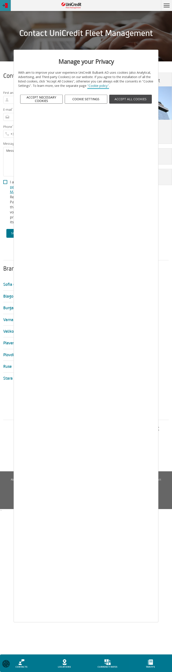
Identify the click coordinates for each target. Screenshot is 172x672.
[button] (166, 5)
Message (9, 143)
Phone (8, 127)
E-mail (8, 109)
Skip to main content (142, 5)
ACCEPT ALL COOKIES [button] (131, 99)
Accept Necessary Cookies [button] (41, 99)
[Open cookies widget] (6, 665)
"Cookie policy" (98, 86)
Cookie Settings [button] (85, 99)
